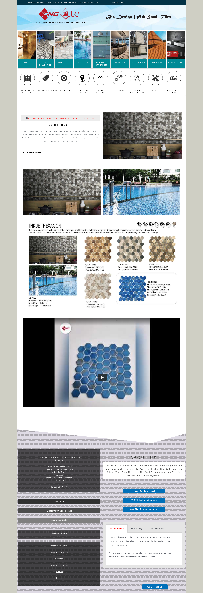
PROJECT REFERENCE (101, 91)
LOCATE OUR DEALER (82, 91)
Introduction (116, 528)
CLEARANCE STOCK (45, 90)
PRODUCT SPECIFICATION (137, 91)
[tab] (60, 152)
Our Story (136, 528)
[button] (59, 501)
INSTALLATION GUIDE (173, 91)
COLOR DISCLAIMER (33, 153)
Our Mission (157, 528)
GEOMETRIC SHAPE (64, 90)
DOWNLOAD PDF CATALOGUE (27, 91)
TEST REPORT (155, 90)
